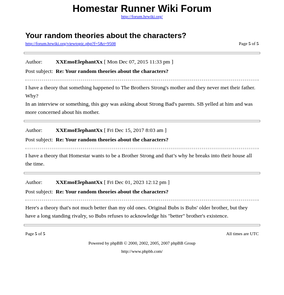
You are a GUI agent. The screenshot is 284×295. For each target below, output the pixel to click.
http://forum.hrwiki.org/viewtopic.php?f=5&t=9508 (70, 43)
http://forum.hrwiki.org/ (142, 16)
